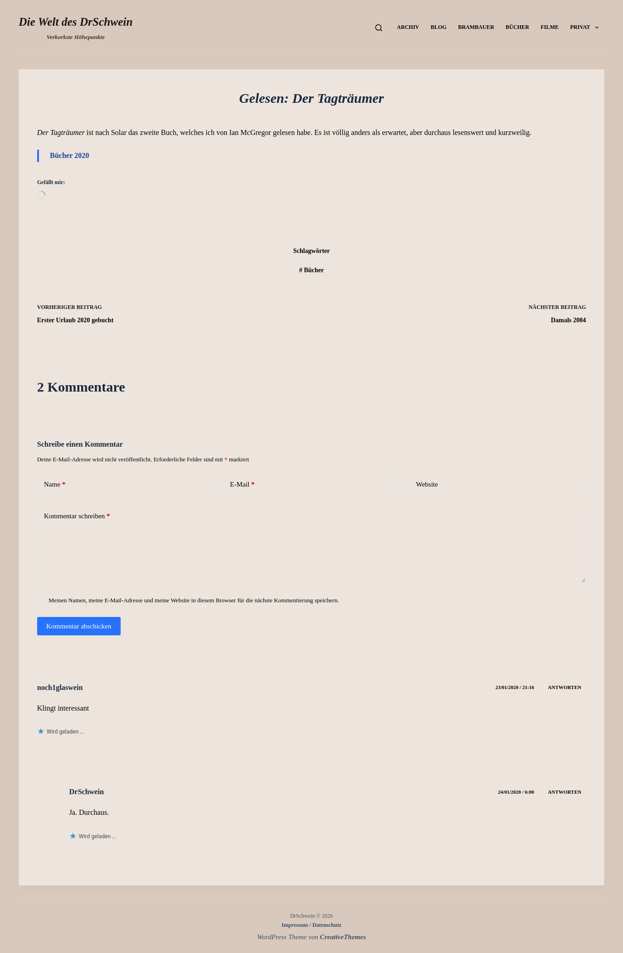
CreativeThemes (343, 937)
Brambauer (476, 27)
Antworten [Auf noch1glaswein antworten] (564, 687)
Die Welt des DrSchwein (76, 22)
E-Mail (242, 484)
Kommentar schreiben (77, 516)
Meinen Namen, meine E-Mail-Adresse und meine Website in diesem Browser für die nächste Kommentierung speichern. (194, 600)
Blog (439, 27)
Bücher (517, 27)
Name (55, 484)
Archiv (408, 27)
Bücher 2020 (69, 155)
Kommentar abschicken (78, 626)
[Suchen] (378, 27)
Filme (549, 27)
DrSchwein (86, 792)
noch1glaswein (60, 687)
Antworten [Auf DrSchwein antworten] (564, 792)
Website (427, 484)
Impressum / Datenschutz (311, 925)
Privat (586, 27)
